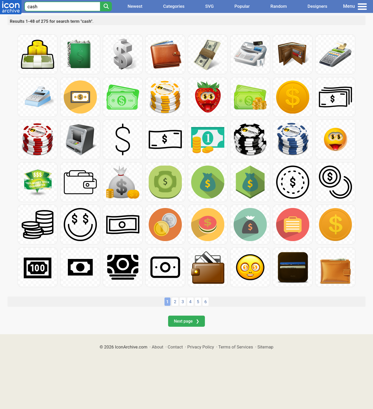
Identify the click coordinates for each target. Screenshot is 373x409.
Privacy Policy (200, 346)
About (157, 346)
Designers (317, 6)
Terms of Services (235, 346)
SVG (209, 6)
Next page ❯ (186, 321)
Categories (174, 6)
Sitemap (265, 346)
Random (278, 6)
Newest (134, 6)
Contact (175, 346)
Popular (242, 6)
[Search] (106, 6)
